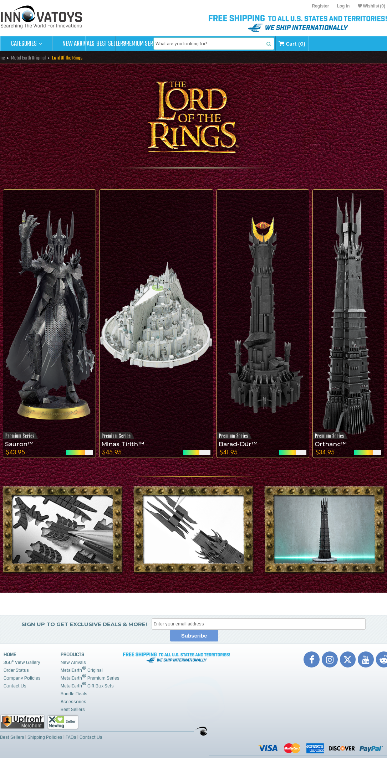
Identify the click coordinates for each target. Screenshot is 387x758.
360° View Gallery (22, 662)
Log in (343, 6)
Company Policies (22, 678)
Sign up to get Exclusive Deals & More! (84, 624)
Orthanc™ (331, 444)
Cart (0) (348, 43)
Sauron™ (19, 444)
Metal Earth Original (28, 58)
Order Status (16, 670)
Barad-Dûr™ (238, 444)
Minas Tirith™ (122, 444)
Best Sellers (131, 43)
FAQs (71, 737)
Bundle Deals (74, 694)
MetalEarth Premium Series (90, 677)
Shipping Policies (44, 737)
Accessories (73, 701)
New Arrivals (78, 43)
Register (320, 6)
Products (72, 654)
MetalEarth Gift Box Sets (87, 685)
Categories (26, 43)
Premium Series (182, 43)
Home (10, 654)
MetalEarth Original (82, 669)
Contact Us (15, 686)
